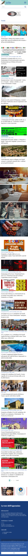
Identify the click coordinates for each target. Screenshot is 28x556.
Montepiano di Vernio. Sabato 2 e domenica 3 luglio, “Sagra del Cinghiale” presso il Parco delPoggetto (13, 141)
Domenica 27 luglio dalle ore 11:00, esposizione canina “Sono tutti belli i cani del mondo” (13, 255)
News (17, 56)
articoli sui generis (4, 56)
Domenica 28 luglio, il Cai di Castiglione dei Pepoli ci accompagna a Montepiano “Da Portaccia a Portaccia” (13, 414)
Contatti (5, 533)
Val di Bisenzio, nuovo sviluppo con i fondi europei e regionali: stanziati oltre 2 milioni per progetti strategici (13, 161)
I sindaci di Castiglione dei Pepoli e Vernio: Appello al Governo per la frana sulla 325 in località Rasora (13, 376)
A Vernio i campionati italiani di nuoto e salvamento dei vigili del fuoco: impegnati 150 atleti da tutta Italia (13, 356)
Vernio (20, 56)
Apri (25, 2)
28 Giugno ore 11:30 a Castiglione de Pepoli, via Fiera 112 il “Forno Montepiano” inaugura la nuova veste (13, 315)
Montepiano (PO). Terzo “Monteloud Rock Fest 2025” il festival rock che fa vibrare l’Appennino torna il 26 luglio (12, 275)
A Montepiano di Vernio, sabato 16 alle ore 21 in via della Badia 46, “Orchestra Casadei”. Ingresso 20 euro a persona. (13, 121)
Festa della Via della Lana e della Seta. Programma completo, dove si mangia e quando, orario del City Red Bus (12, 453)
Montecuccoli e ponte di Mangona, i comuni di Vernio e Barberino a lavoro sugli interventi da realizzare (14, 101)
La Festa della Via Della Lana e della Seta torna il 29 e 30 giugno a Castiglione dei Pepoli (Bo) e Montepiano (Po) (12, 474)
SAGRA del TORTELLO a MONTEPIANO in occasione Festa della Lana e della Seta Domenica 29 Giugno (13, 295)
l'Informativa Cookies (15, 548)
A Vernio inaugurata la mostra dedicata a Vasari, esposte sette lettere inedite (12, 395)
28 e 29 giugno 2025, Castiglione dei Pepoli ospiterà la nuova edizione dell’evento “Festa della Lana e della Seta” (13, 336)
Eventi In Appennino (12, 56)
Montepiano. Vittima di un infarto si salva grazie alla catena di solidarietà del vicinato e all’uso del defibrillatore (13, 40)
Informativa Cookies (7, 532)
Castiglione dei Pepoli (5, 311)
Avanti (17, 480)
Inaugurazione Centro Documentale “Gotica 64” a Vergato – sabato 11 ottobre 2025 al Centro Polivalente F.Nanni (13, 81)
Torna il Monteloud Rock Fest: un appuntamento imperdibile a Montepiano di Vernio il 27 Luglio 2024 (13, 433)
